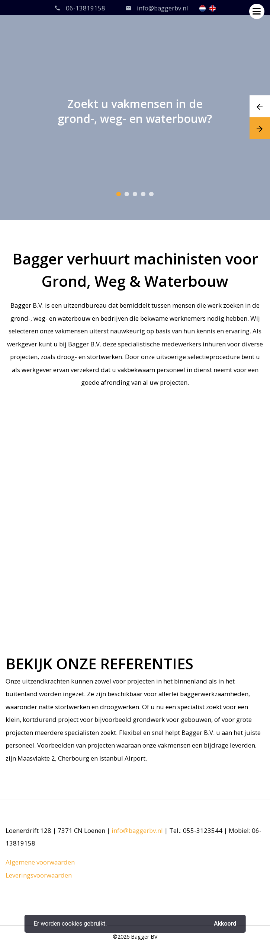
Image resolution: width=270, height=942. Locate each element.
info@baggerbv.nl (162, 8)
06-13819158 (85, 8)
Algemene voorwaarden (40, 862)
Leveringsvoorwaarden (39, 875)
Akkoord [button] (225, 923)
